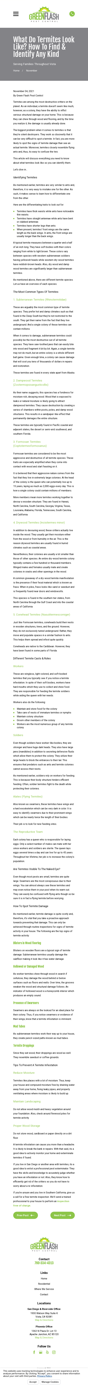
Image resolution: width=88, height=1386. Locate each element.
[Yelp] (47, 1352)
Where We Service (44, 1289)
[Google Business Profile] (40, 1352)
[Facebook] (34, 1352)
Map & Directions (44, 1320)
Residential (44, 1283)
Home (44, 1278)
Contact (44, 1294)
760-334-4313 (44, 1263)
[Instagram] (54, 1352)
